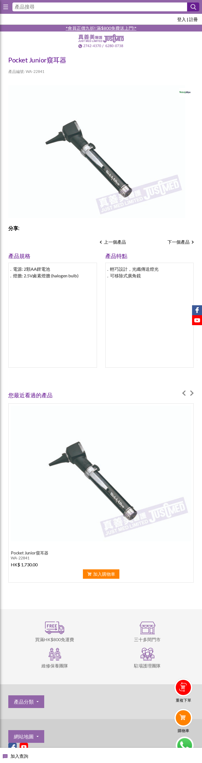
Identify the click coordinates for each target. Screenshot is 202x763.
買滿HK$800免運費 (54, 639)
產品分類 (24, 702)
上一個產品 (115, 241)
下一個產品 (178, 241)
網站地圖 (24, 736)
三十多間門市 (147, 639)
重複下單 (183, 700)
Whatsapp (184, 745)
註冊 (193, 19)
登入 (181, 19)
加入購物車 (104, 574)
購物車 (183, 730)
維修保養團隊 (54, 665)
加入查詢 (19, 756)
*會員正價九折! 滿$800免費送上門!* (101, 28)
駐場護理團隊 (147, 665)
